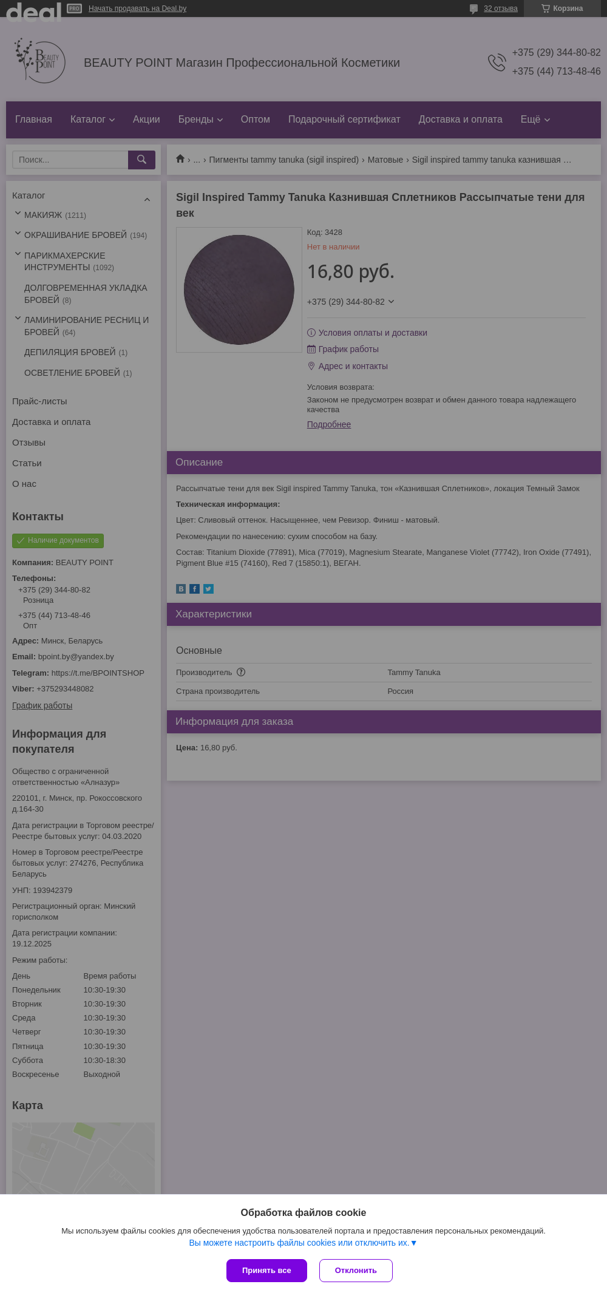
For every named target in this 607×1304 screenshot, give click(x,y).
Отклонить (356, 1270)
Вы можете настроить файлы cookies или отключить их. (299, 1243)
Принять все (266, 1270)
